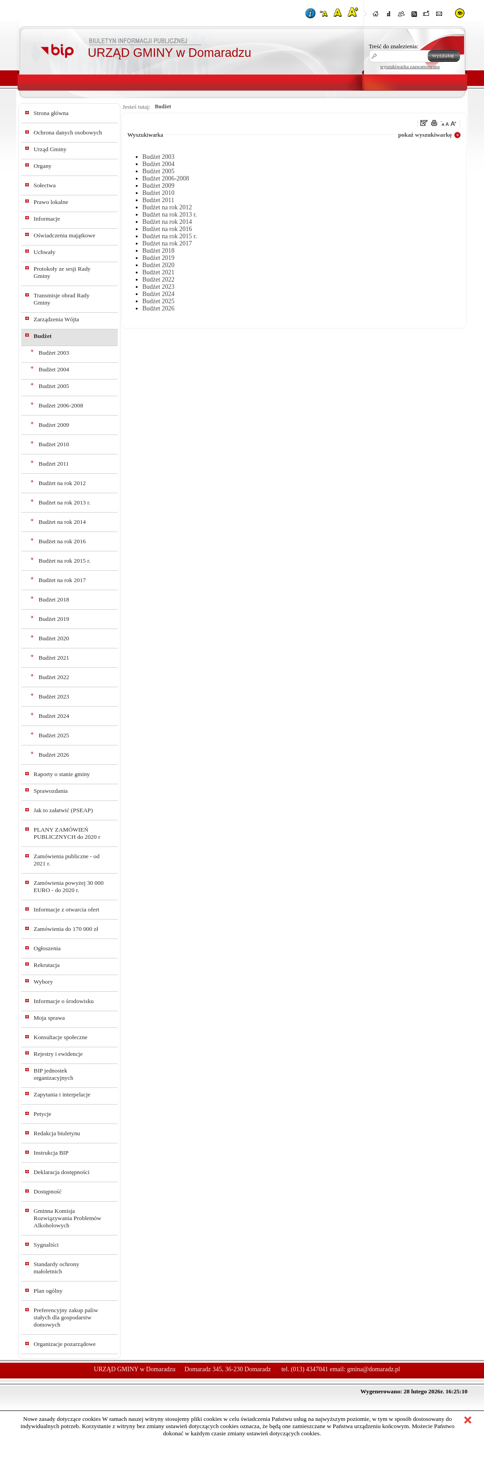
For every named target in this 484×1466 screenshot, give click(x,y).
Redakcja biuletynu (57, 1133)
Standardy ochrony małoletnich (56, 1268)
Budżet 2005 (54, 386)
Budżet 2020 (54, 638)
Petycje (42, 1113)
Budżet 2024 (54, 715)
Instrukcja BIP (51, 1152)
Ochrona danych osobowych (68, 132)
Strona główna (51, 113)
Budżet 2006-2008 (61, 405)
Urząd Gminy (50, 149)
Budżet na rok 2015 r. (65, 560)
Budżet (43, 336)
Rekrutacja (47, 965)
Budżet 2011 (54, 463)
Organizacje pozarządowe (65, 1344)
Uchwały (44, 252)
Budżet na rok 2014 (62, 521)
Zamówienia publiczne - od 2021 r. (67, 860)
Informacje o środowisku (64, 1001)
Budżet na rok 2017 (62, 580)
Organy (43, 165)
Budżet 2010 (54, 444)
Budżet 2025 (54, 735)
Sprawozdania (51, 790)
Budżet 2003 (54, 352)
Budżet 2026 (54, 754)
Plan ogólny (48, 1290)
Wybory (43, 981)
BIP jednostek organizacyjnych (54, 1074)
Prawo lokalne (51, 202)
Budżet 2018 (54, 599)
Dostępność (48, 1191)
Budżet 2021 (54, 657)
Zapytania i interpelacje (62, 1094)
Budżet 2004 (54, 369)
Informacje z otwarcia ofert (66, 909)
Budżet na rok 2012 (62, 483)
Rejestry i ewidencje (58, 1053)
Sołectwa (45, 185)
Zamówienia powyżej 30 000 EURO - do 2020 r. (69, 886)
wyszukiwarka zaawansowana (410, 66)
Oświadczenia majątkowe (65, 235)
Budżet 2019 (54, 618)
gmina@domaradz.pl (373, 1369)
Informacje (47, 218)
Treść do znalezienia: (394, 46)
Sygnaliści (46, 1244)
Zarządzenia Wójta (56, 319)
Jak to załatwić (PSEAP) (63, 810)
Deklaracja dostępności (62, 1172)
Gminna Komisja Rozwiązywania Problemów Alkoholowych (67, 1218)
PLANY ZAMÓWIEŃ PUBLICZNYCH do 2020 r (67, 833)
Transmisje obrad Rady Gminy (62, 299)
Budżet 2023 (54, 696)
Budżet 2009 (54, 424)
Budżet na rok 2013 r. (65, 502)
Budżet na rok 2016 (62, 541)
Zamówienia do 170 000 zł (66, 928)
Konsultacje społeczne (61, 1037)
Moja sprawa (49, 1017)
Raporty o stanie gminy (62, 774)
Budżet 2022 (54, 677)
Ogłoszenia (47, 948)
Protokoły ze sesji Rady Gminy (62, 272)
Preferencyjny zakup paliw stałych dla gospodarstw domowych (66, 1317)
